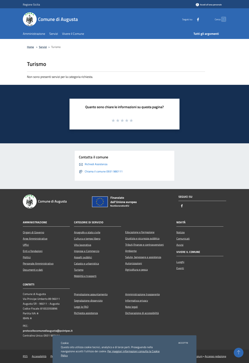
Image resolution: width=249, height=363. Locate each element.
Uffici (26, 245)
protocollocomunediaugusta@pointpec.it (48, 331)
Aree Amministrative (35, 238)
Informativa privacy (136, 300)
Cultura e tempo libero (87, 238)
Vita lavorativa (82, 245)
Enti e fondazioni (33, 251)
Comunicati (183, 238)
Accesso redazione (215, 356)
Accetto (183, 343)
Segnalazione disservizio (88, 300)
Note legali (131, 307)
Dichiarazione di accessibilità (142, 313)
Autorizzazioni (133, 263)
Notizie (180, 232)
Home (30, 47)
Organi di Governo (33, 232)
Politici (27, 257)
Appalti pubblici (83, 257)
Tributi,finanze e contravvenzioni (144, 245)
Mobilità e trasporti (85, 276)
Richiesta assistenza (86, 313)
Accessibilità (39, 356)
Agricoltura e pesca (136, 269)
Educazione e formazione (139, 232)
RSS (25, 356)
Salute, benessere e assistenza (143, 257)
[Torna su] (238, 352)
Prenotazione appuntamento (91, 294)
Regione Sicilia (31, 4)
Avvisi (179, 245)
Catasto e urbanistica (86, 263)
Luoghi (180, 262)
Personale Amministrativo (38, 263)
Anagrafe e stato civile (87, 232)
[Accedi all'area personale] (208, 5)
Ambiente (131, 251)
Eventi (180, 268)
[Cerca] (222, 19)
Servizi (43, 47)
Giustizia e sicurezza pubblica (142, 238)
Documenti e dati (33, 270)
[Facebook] (191, 19)
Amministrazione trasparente (142, 294)
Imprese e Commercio (86, 251)
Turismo (78, 270)
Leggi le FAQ (81, 307)
